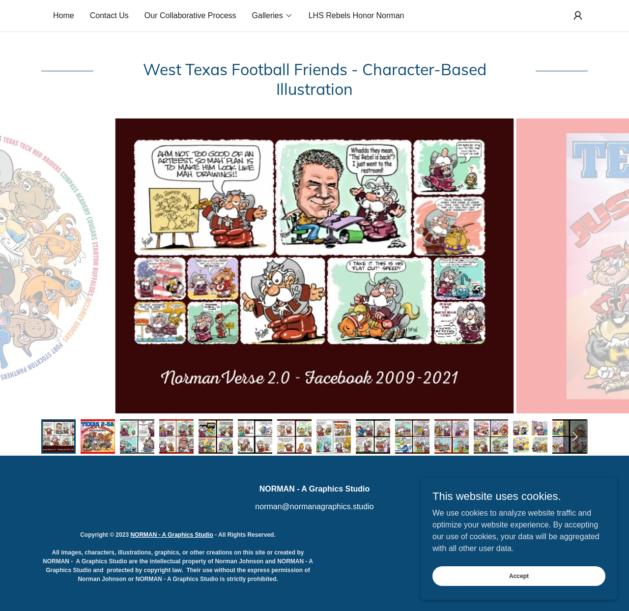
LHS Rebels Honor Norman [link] (356, 15)
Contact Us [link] (109, 15)
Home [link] (63, 15)
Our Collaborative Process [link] (190, 15)
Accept (519, 575)
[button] (272, 16)
